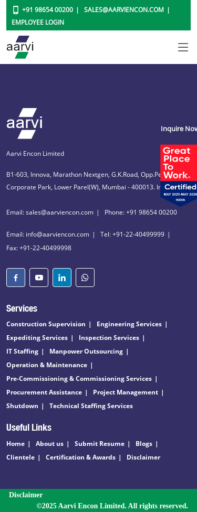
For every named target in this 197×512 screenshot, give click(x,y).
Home (15, 443)
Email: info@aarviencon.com (47, 234)
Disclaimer (143, 457)
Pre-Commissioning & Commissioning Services (79, 378)
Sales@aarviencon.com (124, 9)
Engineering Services (129, 323)
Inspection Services (109, 337)
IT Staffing (22, 351)
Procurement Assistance (44, 392)
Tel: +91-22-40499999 (132, 234)
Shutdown (22, 405)
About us (50, 443)
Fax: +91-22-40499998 (38, 247)
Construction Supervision (46, 323)
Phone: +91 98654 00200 (141, 212)
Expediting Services (37, 337)
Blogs (144, 443)
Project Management (125, 392)
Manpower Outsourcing (86, 351)
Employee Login (38, 22)
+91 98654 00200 (47, 9)
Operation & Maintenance (46, 364)
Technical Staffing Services (91, 405)
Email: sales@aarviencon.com (50, 212)
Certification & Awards (81, 457)
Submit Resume (100, 443)
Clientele (20, 457)
